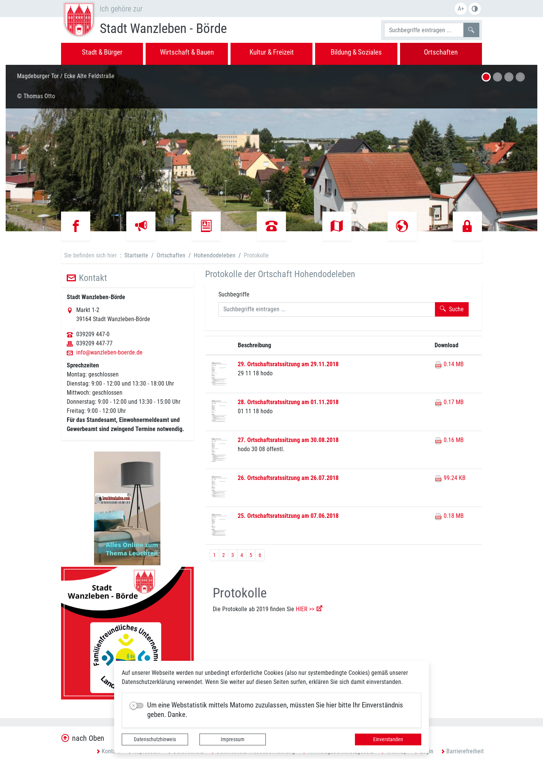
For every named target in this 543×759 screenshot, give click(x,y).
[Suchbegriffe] (424, 30)
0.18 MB (449, 515)
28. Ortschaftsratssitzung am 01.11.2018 (288, 402)
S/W (475, 9)
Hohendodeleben (214, 255)
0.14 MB (449, 364)
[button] (45, 148)
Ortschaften (171, 255)
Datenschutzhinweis (155, 739)
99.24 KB (450, 477)
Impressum (233, 739)
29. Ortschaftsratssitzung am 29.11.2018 (288, 364)
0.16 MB (449, 440)
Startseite (136, 255)
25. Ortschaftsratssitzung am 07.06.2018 (288, 515)
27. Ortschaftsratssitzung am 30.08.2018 (288, 440)
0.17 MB (449, 402)
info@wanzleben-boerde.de (109, 353)
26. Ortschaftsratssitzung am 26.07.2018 (288, 477)
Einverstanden (388, 739)
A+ (461, 8)
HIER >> (305, 609)
